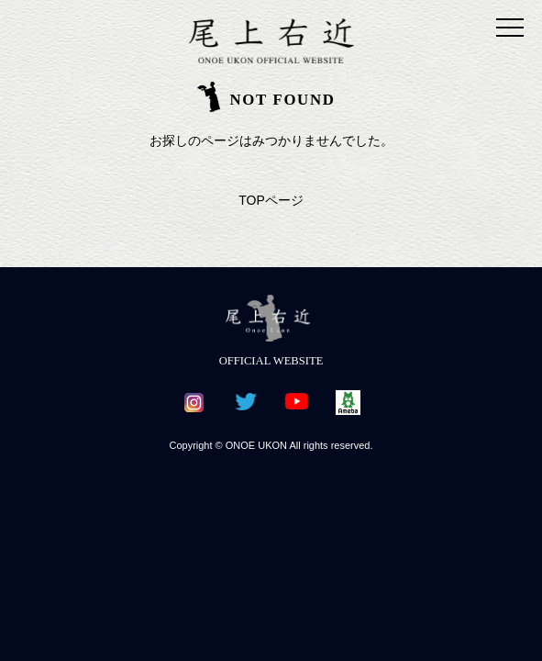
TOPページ (271, 200)
